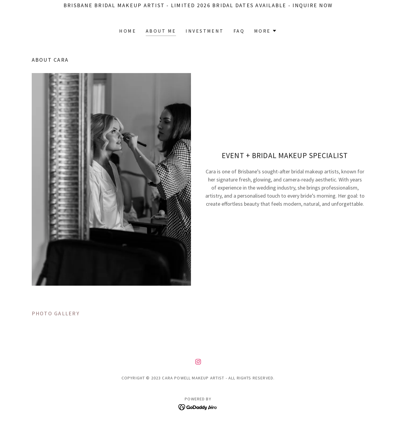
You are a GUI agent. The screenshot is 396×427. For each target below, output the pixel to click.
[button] (265, 30)
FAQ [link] (239, 31)
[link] (198, 362)
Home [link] (127, 31)
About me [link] (161, 31)
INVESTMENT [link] (205, 31)
